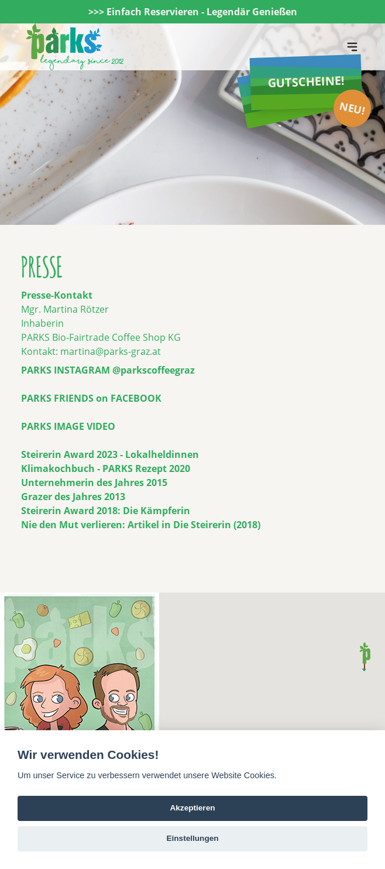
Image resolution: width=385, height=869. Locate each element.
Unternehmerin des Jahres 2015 (94, 482)
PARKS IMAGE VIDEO (68, 426)
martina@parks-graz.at (110, 351)
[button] (364, 656)
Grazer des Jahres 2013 (73, 496)
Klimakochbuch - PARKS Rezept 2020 (105, 468)
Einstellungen (192, 838)
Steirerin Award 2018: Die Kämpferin (105, 510)
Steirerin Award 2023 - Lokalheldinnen (110, 454)
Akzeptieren (192, 807)
